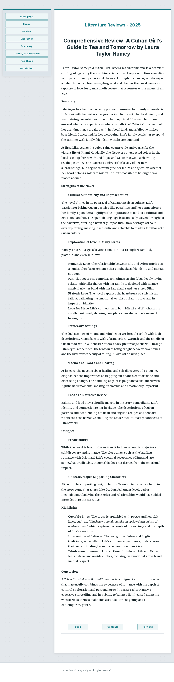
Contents (112, 627)
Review (26, 31)
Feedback (27, 61)
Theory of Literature (27, 53)
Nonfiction (26, 68)
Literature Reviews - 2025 (113, 25)
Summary (27, 46)
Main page (26, 16)
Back (78, 627)
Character (26, 38)
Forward (148, 627)
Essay (27, 24)
